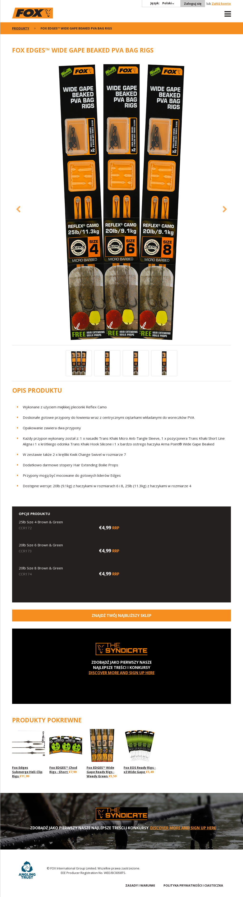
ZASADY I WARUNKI (140, 885)
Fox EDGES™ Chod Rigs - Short (63, 769)
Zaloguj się (192, 3)
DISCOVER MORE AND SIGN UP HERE (121, 672)
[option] (121, 202)
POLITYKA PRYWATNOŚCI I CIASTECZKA (193, 885)
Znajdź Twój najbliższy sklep (121, 615)
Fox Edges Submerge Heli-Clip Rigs (27, 771)
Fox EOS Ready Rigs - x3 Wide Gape (140, 769)
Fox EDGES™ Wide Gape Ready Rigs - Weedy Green (100, 771)
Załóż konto (221, 3)
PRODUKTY (20, 28)
